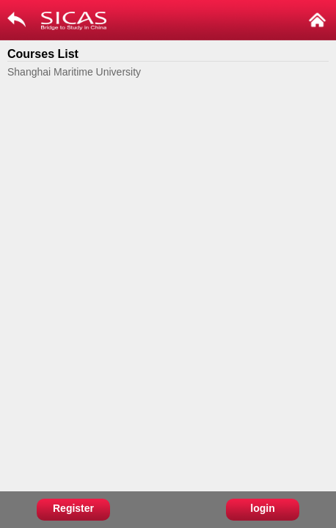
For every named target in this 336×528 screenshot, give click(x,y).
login (262, 508)
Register (73, 508)
